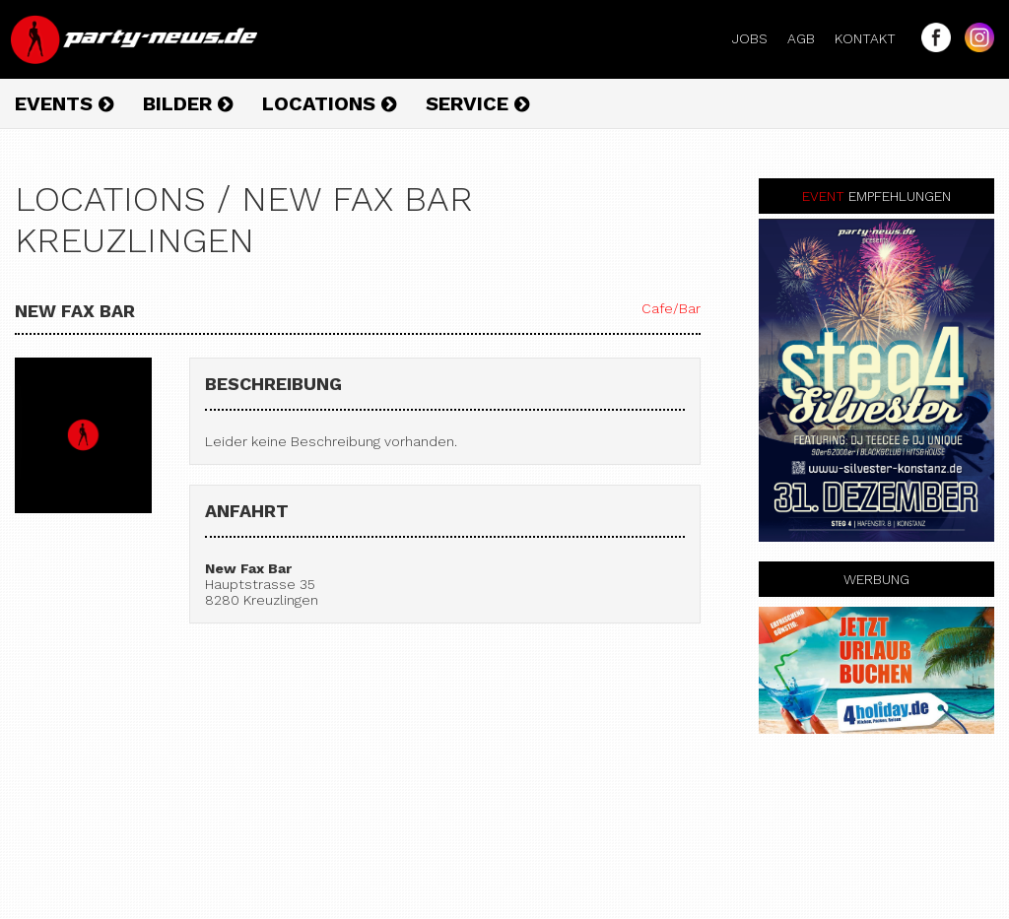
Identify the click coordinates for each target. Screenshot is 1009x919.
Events (64, 103)
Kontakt (873, 38)
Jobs (757, 38)
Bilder (188, 103)
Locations (329, 103)
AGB (809, 38)
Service (477, 103)
